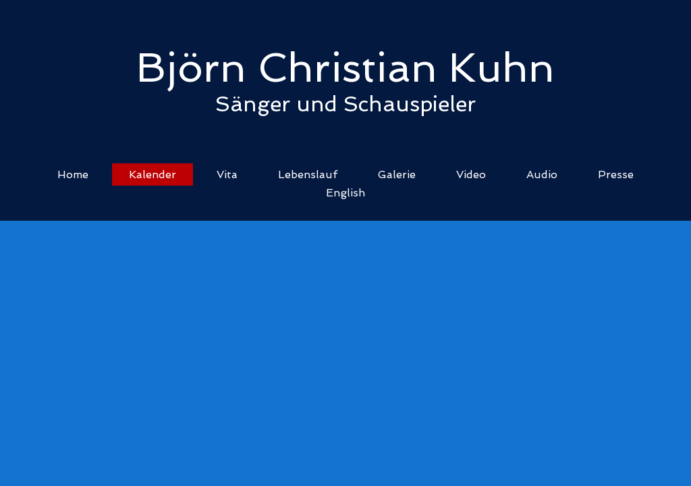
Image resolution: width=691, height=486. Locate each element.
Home (72, 174)
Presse (616, 174)
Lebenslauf (307, 174)
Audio (541, 174)
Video (471, 174)
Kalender (152, 174)
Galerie (397, 174)
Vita (227, 174)
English (345, 192)
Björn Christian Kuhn (345, 67)
